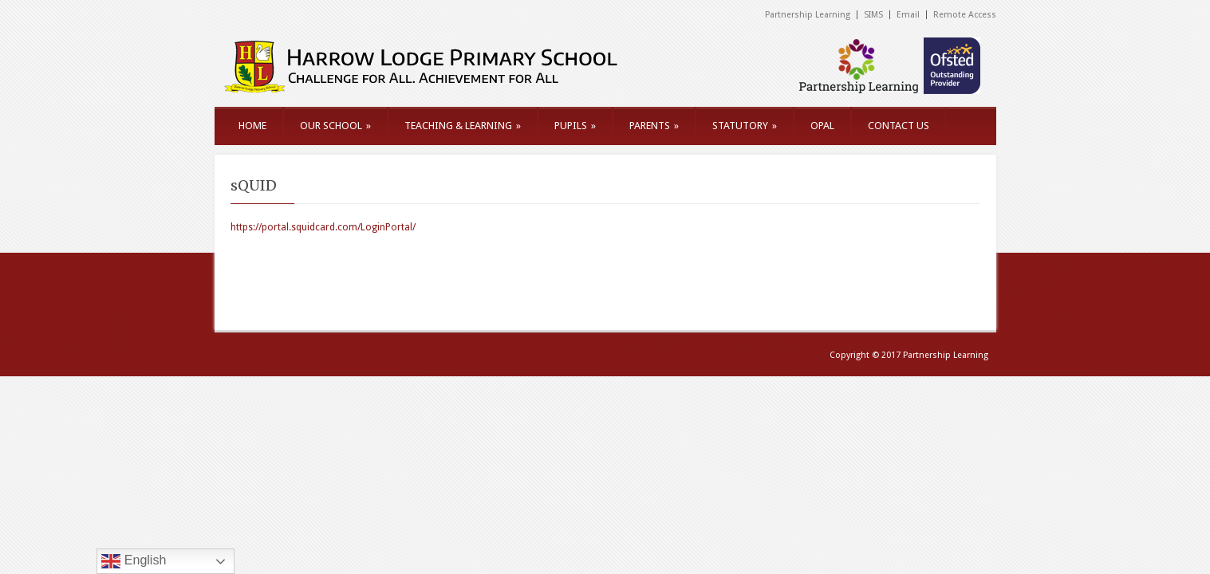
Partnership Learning (807, 14)
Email (908, 14)
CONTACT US (898, 126)
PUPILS (575, 126)
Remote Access (964, 14)
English (133, 561)
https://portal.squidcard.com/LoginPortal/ (323, 227)
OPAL (822, 126)
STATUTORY (744, 126)
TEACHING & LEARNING (462, 126)
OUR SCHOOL (335, 126)
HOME (252, 126)
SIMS (873, 14)
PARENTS (654, 126)
